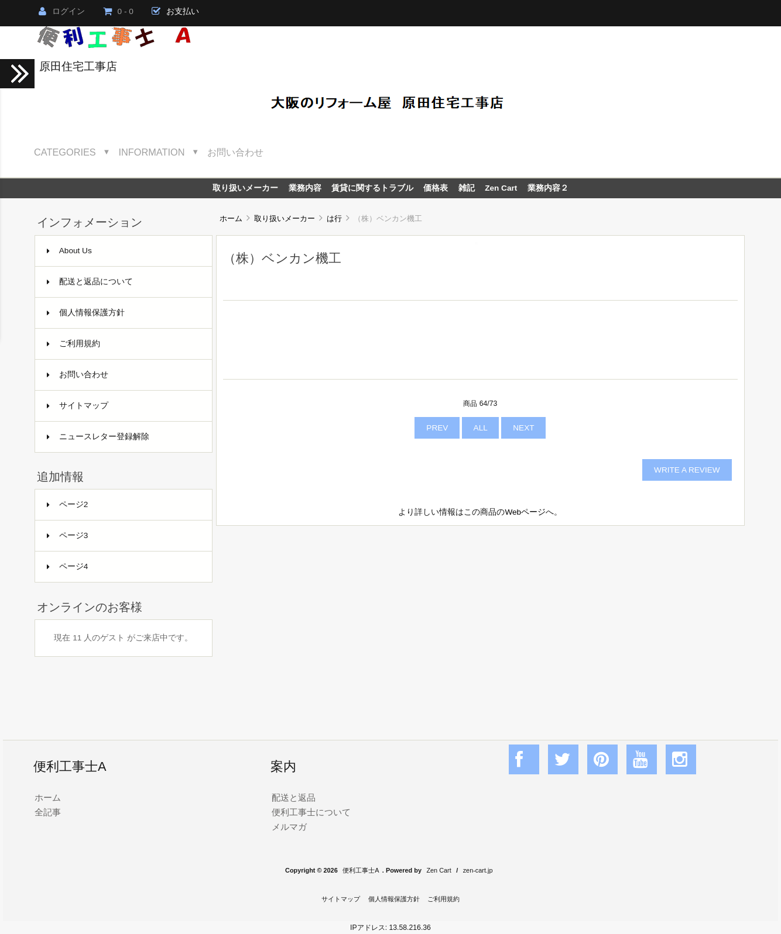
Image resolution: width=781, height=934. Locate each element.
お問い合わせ (235, 152)
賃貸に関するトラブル (372, 188)
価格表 (435, 188)
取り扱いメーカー (284, 218)
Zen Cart (501, 188)
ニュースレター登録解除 (98, 436)
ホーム (231, 218)
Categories (65, 152)
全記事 (48, 812)
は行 (334, 218)
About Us (69, 250)
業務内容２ (547, 188)
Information (152, 152)
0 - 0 (118, 11)
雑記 (466, 188)
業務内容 (305, 188)
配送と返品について (90, 281)
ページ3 (67, 535)
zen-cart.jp (478, 870)
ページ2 (67, 504)
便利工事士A (360, 870)
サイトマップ (77, 405)
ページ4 (67, 566)
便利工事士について (311, 812)
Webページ (525, 512)
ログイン (62, 11)
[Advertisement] (480, 620)
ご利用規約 (73, 343)
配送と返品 (294, 797)
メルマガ (289, 827)
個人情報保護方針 (86, 312)
